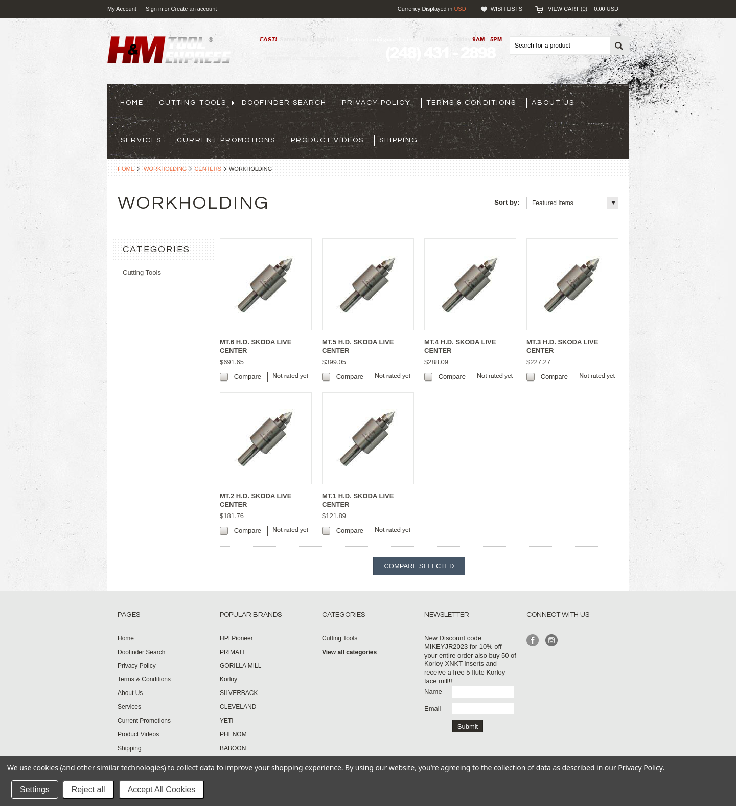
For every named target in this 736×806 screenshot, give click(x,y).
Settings (35, 789)
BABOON (233, 748)
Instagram (551, 640)
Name (433, 692)
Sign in (154, 9)
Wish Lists (506, 9)
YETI (227, 720)
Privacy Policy (640, 767)
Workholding (165, 169)
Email (432, 708)
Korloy (228, 679)
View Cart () (583, 9)
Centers (207, 169)
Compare (247, 376)
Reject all (88, 789)
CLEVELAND (238, 706)
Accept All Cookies (162, 789)
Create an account (194, 9)
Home (126, 169)
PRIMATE (233, 652)
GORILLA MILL (240, 665)
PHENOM (233, 734)
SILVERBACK (239, 693)
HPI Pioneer (236, 638)
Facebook (532, 640)
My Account (121, 9)
